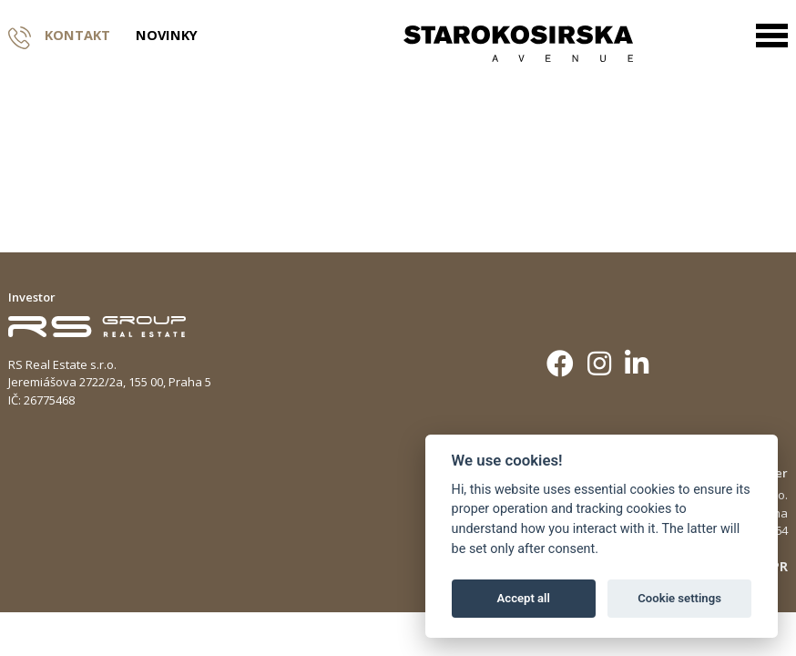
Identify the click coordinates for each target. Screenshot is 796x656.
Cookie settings (679, 598)
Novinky (167, 36)
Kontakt (59, 36)
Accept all (523, 598)
